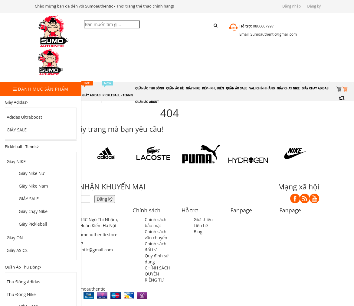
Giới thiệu (203, 219)
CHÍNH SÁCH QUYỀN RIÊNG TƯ (157, 274)
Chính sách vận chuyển (156, 234)
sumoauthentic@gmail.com (86, 250)
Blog (198, 231)
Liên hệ (201, 225)
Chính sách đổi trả (155, 247)
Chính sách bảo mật (155, 222)
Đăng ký (314, 6)
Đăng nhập (291, 6)
